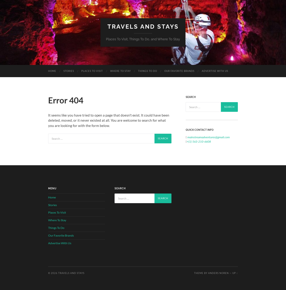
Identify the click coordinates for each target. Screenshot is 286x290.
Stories (68, 70)
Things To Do (147, 70)
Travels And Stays (143, 26)
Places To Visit (92, 70)
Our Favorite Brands (179, 70)
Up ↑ (235, 273)
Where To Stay (120, 70)
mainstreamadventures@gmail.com (208, 137)
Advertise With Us (215, 70)
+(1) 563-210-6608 (199, 141)
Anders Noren (218, 273)
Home (52, 70)
